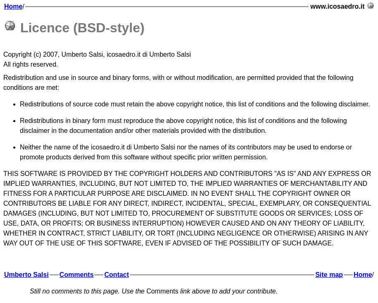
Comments (77, 274)
